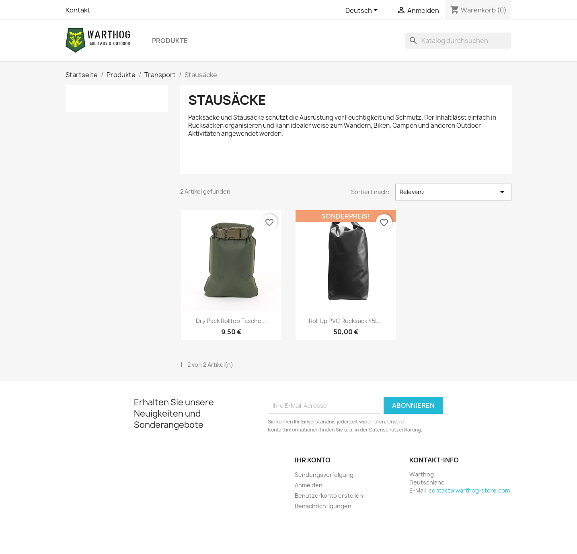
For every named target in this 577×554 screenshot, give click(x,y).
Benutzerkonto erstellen (329, 495)
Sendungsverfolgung (324, 474)
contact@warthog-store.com (469, 490)
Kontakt (78, 10)
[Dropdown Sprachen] (362, 11)
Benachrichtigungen (323, 506)
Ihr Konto (313, 460)
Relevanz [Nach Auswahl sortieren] (453, 192)
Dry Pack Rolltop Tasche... (231, 321)
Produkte (170, 40)
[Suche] (458, 41)
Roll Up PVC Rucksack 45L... (346, 321)
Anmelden (308, 485)
